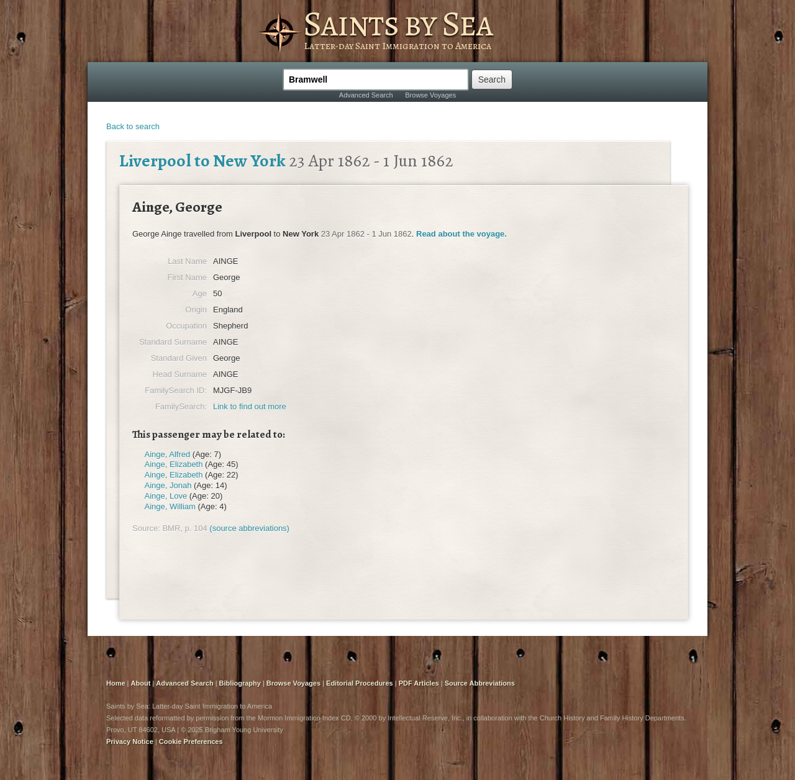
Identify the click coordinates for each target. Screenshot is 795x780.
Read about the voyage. (461, 233)
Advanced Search (366, 95)
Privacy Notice (129, 741)
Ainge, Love (166, 496)
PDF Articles (419, 683)
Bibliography (240, 683)
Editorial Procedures (359, 683)
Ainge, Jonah (168, 485)
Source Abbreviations (480, 683)
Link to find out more (249, 406)
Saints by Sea (398, 23)
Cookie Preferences (191, 741)
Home (115, 683)
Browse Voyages (430, 95)
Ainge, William (170, 506)
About (141, 683)
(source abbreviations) (249, 528)
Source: (146, 528)
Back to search (133, 126)
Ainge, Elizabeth (174, 464)
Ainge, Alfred (168, 454)
